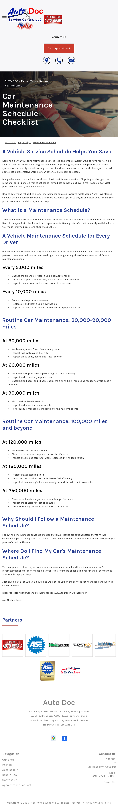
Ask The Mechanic (12, 600)
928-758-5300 (34, 581)
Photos (7, 764)
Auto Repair (10, 770)
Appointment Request (16, 785)
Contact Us (9, 780)
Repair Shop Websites (43, 802)
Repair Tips (28, 81)
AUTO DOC (11, 81)
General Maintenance (44, 142)
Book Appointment (59, 48)
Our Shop (8, 759)
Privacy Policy (102, 802)
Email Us (110, 782)
